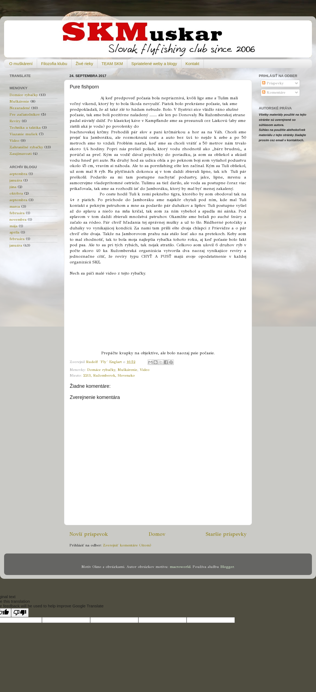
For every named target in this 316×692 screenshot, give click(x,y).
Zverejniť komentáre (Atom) (127, 545)
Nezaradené (20, 108)
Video (145, 369)
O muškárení (21, 63)
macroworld (180, 566)
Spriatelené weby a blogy (154, 63)
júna (13, 186)
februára (17, 213)
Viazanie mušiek (24, 134)
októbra (16, 193)
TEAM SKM (112, 63)
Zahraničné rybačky (26, 147)
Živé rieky (84, 63)
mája (13, 226)
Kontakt (192, 63)
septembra (18, 173)
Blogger (227, 566)
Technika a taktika (25, 127)
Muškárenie (127, 369)
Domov (156, 534)
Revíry (15, 121)
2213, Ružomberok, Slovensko (109, 375)
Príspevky (273, 83)
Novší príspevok (88, 534)
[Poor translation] (20, 612)
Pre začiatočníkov (25, 114)
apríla (14, 232)
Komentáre (273, 92)
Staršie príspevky (226, 534)
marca (15, 206)
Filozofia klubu (54, 63)
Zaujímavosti (21, 153)
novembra (18, 219)
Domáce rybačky (101, 369)
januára (16, 180)
